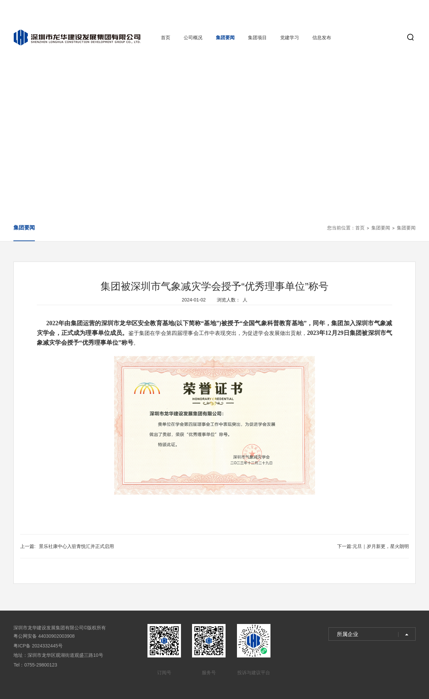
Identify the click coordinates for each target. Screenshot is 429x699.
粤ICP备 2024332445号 (38, 645)
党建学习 (289, 37)
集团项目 (257, 37)
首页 (165, 37)
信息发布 (321, 37)
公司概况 (193, 37)
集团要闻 (225, 37)
